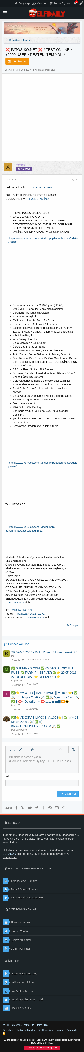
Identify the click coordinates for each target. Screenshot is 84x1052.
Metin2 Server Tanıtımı (20, 889)
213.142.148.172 (22, 609)
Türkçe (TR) (40, 1025)
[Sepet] (55, 3)
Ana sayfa (72, 1030)
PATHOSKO (16, 602)
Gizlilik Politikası (16, 949)
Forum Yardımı (16, 931)
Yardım (60, 1030)
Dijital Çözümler (17, 1008)
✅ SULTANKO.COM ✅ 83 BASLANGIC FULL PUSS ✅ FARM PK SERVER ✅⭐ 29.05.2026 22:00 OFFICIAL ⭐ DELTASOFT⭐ (43, 673)
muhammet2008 (19, 730)
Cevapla (74, 625)
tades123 (15, 705)
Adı (7, 776)
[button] (5, 13)
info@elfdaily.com (18, 991)
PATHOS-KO (36, 617)
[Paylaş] (72, 180)
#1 (77, 179)
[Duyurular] (75, 3)
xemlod (10, 70)
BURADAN (9, 853)
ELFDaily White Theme (16, 1025)
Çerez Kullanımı (17, 940)
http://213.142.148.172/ (31, 613)
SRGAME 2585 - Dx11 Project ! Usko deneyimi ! (44, 652)
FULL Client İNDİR (40, 198)
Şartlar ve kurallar (26, 1030)
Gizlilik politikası (45, 1030)
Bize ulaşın (8, 1030)
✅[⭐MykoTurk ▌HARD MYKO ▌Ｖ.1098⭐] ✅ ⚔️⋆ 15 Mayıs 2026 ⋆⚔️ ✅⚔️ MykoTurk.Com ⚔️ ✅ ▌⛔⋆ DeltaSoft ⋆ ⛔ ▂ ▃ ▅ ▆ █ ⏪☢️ (45, 697)
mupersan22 (17, 680)
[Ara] (66, 3)
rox (12, 656)
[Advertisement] (42, 117)
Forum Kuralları (16, 922)
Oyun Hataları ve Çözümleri (23, 898)
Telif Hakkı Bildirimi (18, 982)
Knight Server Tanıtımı (20, 881)
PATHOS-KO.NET (41, 187)
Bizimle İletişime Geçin (21, 973)
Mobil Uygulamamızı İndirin (23, 1000)
